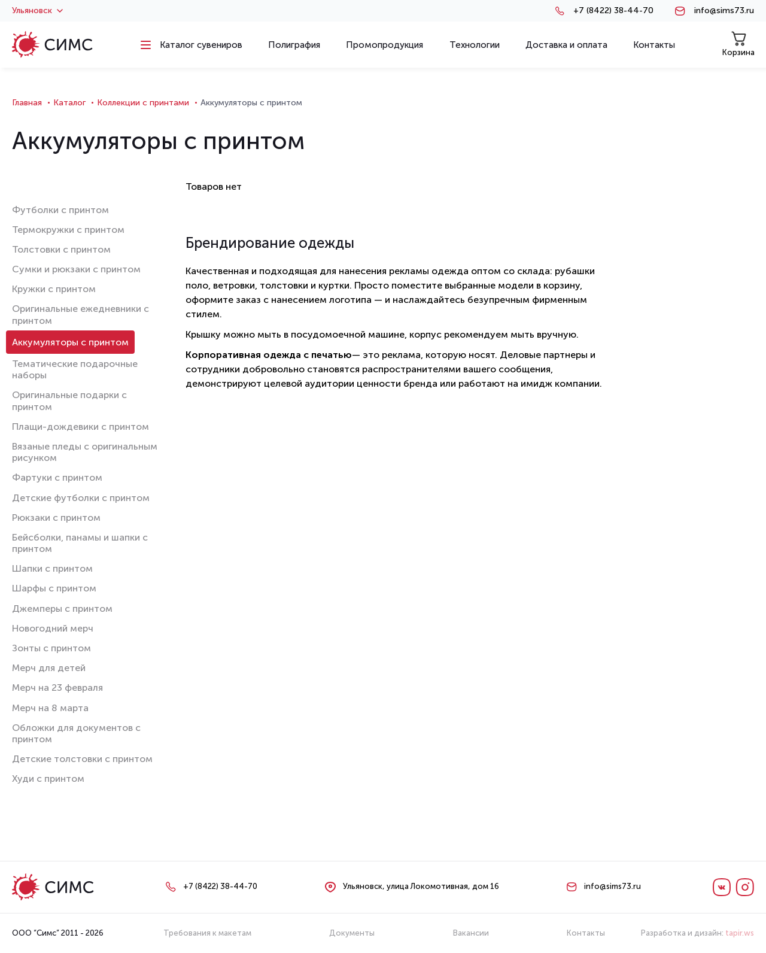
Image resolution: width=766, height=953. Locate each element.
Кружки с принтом (54, 289)
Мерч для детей (49, 667)
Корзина (738, 44)
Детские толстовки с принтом (82, 758)
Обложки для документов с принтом (76, 733)
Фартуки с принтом (57, 477)
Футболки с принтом (60, 210)
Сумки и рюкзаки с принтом (76, 269)
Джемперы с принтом (62, 608)
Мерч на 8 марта (50, 708)
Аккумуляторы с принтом (70, 342)
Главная (27, 103)
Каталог (69, 103)
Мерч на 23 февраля (57, 687)
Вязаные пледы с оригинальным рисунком (84, 452)
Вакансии (471, 932)
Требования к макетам (207, 932)
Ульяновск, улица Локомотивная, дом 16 (421, 886)
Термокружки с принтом (68, 229)
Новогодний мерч (52, 628)
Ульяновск (37, 11)
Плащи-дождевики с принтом (80, 426)
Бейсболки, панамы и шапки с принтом (80, 543)
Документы (352, 932)
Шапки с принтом (52, 568)
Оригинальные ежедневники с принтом (80, 314)
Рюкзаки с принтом (56, 517)
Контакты (586, 932)
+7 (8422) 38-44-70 (613, 11)
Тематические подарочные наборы (75, 369)
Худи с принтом (48, 778)
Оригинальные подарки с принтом (69, 400)
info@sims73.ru (724, 11)
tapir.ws (739, 932)
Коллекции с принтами (143, 103)
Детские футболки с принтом (81, 497)
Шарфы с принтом (54, 588)
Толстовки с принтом (61, 249)
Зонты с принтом (51, 648)
